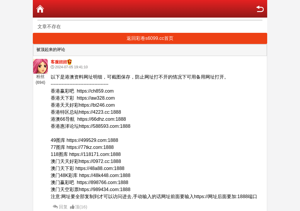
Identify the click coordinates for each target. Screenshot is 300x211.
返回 (259, 8)
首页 (40, 8)
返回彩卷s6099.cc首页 (150, 38)
